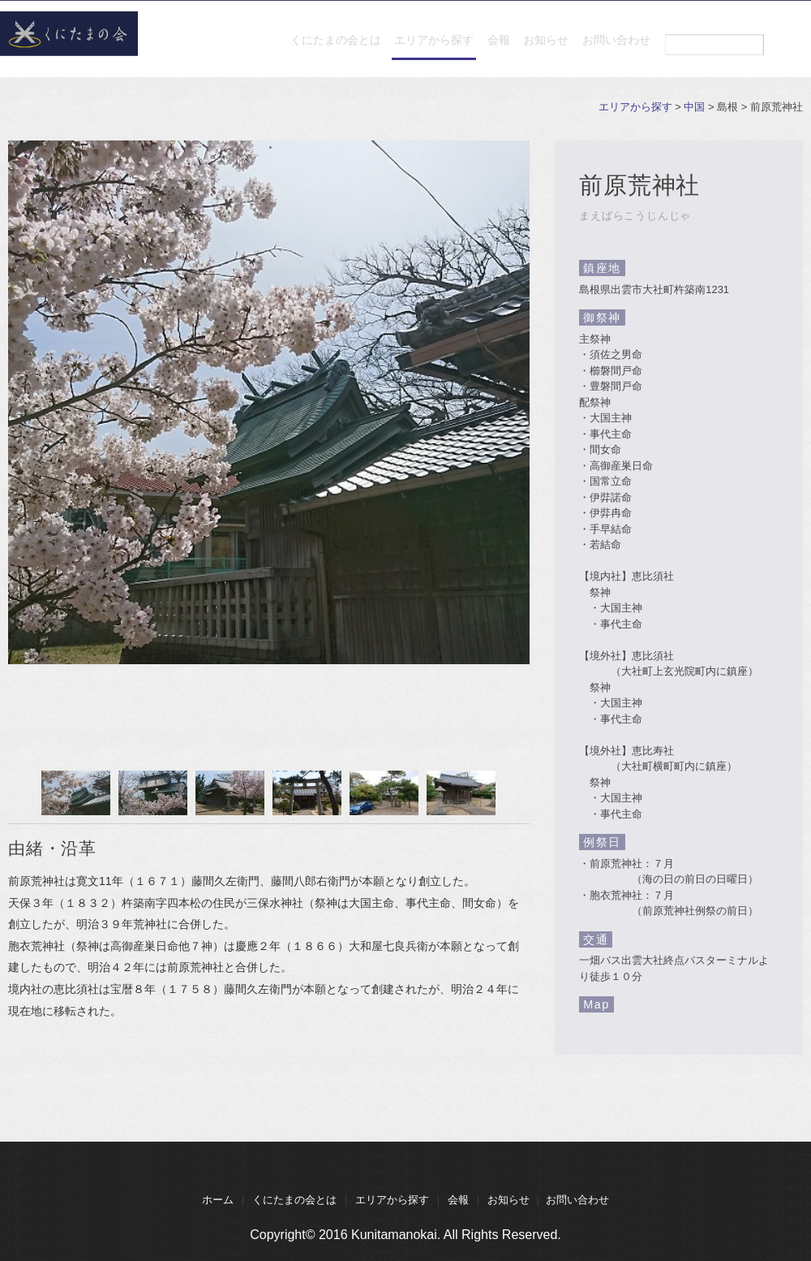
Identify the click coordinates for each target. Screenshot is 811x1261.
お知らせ (517, 47)
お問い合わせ (607, 47)
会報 (451, 47)
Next (513, 794)
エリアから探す (367, 47)
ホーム (218, 1200)
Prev (25, 794)
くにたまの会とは (249, 47)
